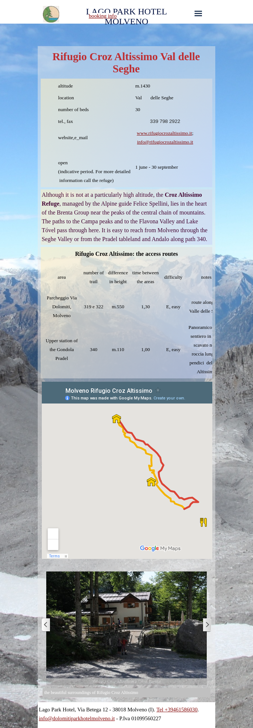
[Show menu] (198, 13)
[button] (171, 142)
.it (190, 133)
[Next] (206, 625)
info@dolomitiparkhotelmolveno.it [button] (77, 718)
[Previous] (46, 625)
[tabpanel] (116, 15)
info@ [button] (143, 142)
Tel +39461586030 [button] (177, 709)
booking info (103, 16)
